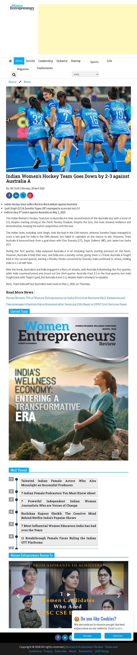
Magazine (23, 69)
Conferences (45, 68)
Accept (87, 635)
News (19, 61)
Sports (94, 62)
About (72, 651)
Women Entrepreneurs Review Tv (32, 555)
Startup (75, 61)
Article (30, 61)
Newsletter (86, 651)
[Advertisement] (87, 29)
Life (109, 61)
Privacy (48, 651)
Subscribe (61, 651)
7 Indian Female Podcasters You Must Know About (58, 493)
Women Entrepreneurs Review (84, 647)
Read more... (115, 628)
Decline (117, 635)
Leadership (46, 61)
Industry (62, 61)
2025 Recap (102, 651)
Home (12, 82)
